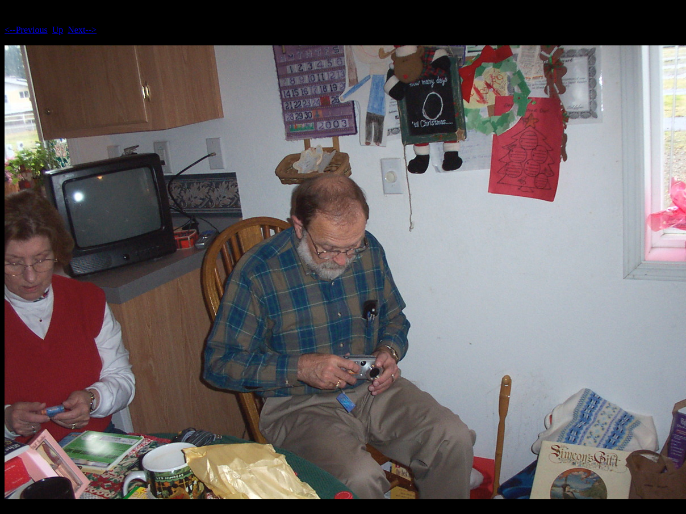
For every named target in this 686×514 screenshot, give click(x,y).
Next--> (82, 30)
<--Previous (26, 30)
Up (58, 30)
